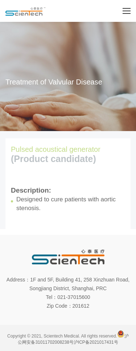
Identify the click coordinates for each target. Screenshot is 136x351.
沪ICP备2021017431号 (96, 342)
